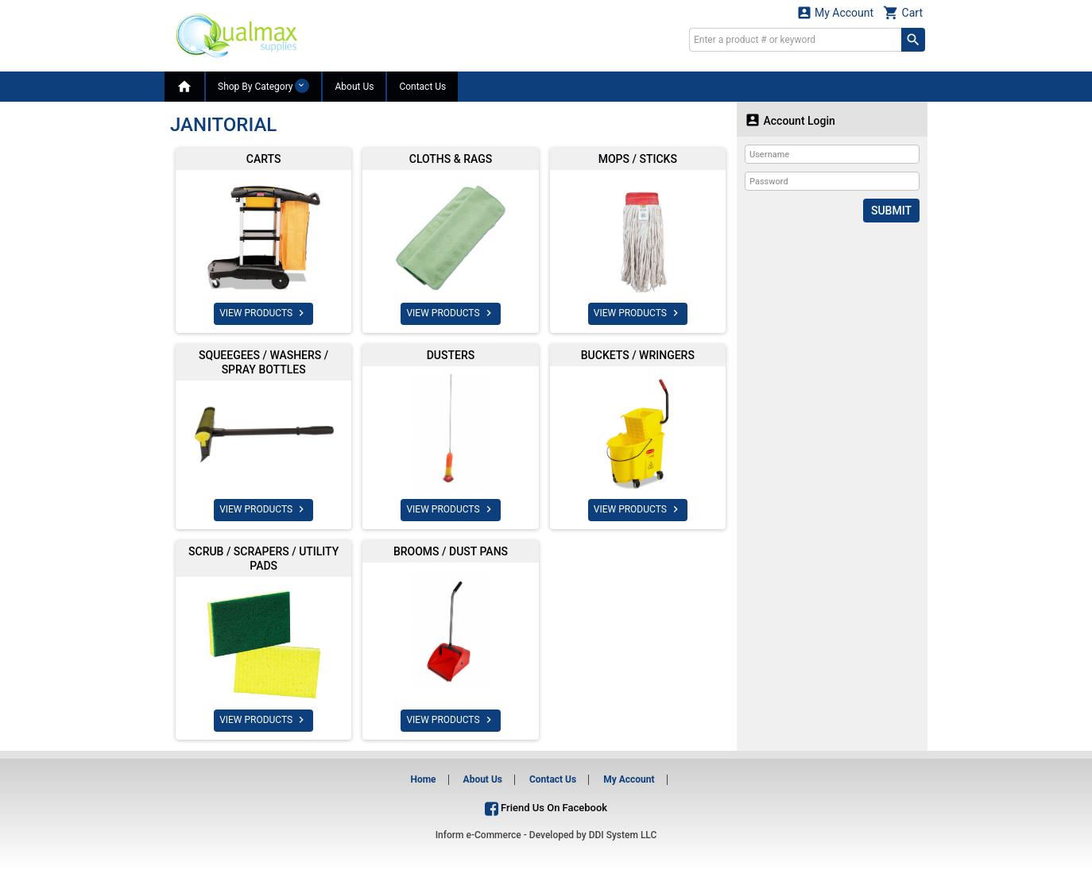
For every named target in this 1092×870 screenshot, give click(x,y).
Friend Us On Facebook (546, 808)
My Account (835, 12)
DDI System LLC (623, 835)
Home (423, 779)
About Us (354, 86)
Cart (903, 12)
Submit (891, 210)
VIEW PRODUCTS (263, 313)
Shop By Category (263, 86)
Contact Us (422, 86)
